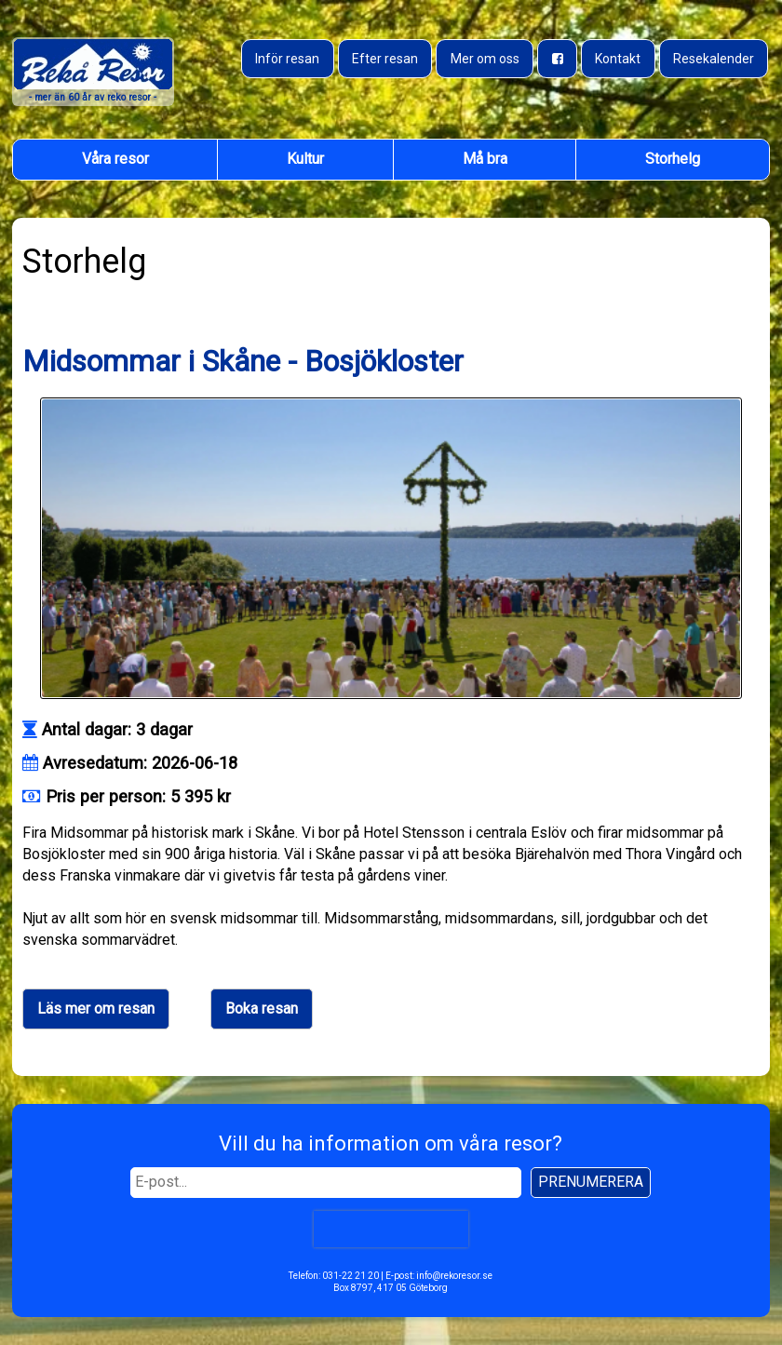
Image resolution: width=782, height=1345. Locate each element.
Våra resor (115, 159)
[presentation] (391, 1228)
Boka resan (261, 1008)
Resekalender (713, 58)
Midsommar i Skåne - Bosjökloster (243, 361)
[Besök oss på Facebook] (557, 58)
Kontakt (617, 58)
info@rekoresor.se (454, 1276)
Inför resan (287, 58)
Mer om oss (485, 58)
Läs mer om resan (96, 1008)
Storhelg (672, 159)
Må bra (485, 159)
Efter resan (385, 58)
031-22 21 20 (350, 1276)
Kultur (305, 159)
